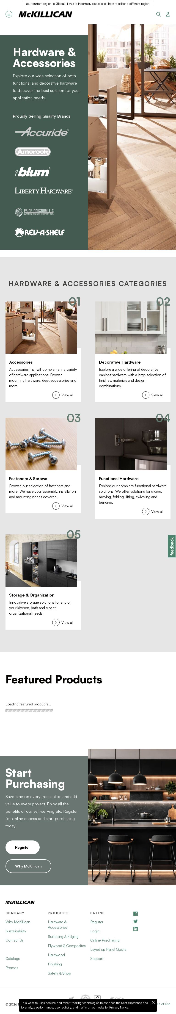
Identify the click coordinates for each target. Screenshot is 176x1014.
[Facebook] (151, 914)
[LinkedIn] (151, 929)
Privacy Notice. (119, 1007)
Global (60, 4)
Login (94, 931)
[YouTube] (151, 921)
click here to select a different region (125, 4)
